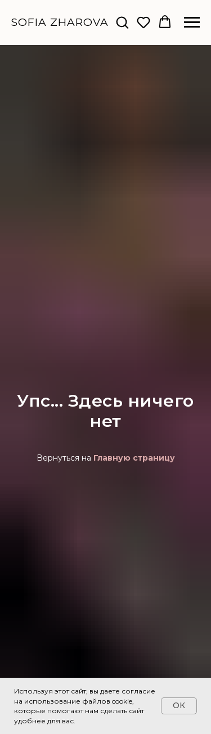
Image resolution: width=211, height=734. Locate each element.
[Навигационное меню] (192, 22)
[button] (122, 22)
